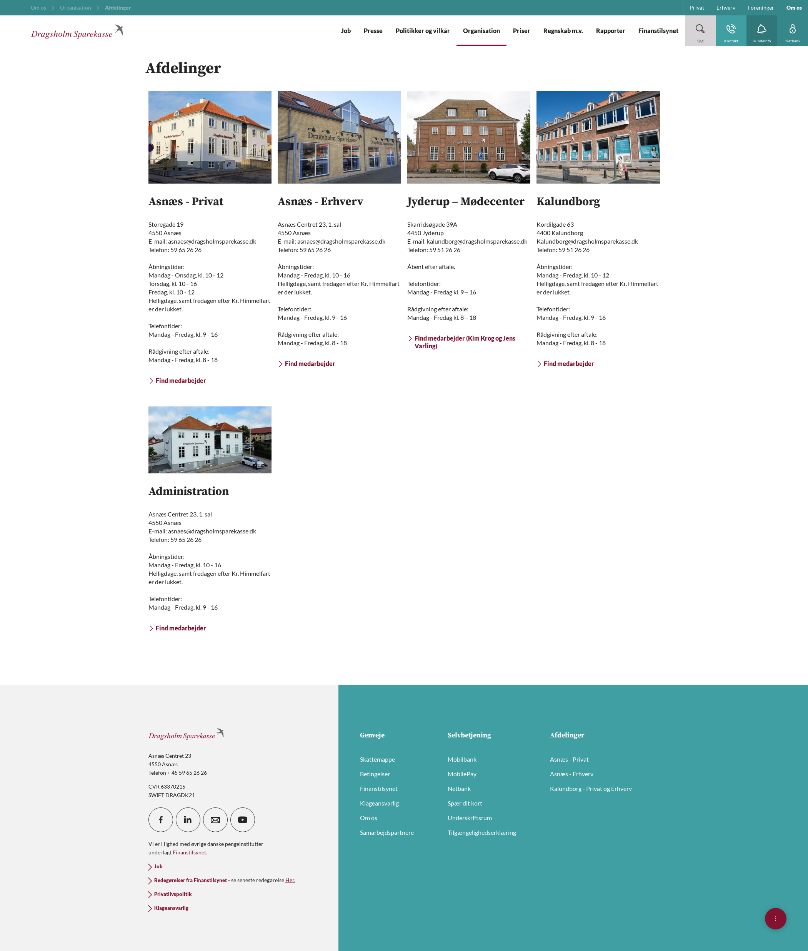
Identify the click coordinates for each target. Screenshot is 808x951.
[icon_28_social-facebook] (160, 819)
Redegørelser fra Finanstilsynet (190, 880)
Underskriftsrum (470, 817)
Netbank (459, 788)
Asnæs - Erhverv (571, 773)
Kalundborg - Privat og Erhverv (591, 788)
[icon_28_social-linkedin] (188, 819)
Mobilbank (462, 759)
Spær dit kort (465, 803)
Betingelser (375, 773)
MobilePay (462, 773)
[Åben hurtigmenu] (775, 918)
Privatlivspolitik (173, 894)
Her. (290, 880)
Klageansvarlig (379, 803)
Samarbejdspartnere (387, 832)
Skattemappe (377, 759)
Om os (368, 817)
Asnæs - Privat (569, 759)
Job (158, 866)
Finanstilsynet (379, 788)
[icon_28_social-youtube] (242, 819)
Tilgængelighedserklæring (482, 832)
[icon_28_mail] (215, 819)
